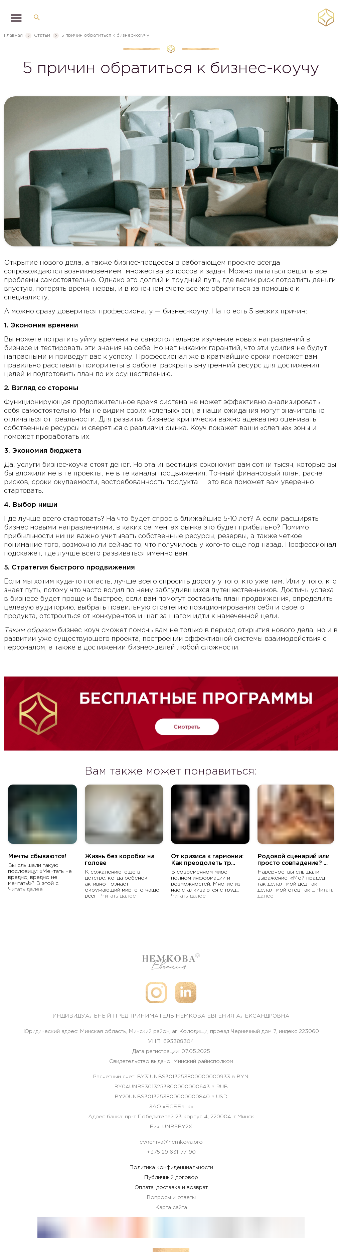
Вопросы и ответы (171, 1197)
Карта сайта (171, 1207)
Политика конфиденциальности (171, 1167)
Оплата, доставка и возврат (171, 1187)
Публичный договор (171, 1177)
